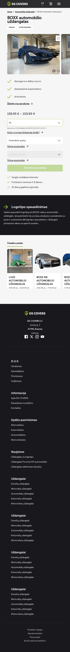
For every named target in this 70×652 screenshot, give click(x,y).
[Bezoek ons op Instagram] (37, 336)
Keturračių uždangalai (21, 498)
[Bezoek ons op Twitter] (31, 336)
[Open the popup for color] (18, 146)
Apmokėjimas (17, 371)
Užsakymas (16, 366)
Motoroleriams (18, 439)
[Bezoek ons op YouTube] (42, 336)
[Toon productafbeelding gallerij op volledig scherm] (58, 38)
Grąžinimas (16, 381)
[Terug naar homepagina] (17, 4)
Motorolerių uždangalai (22, 503)
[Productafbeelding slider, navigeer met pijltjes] (38, 54)
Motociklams (17, 425)
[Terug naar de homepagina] (35, 313)
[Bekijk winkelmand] (51, 4)
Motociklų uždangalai (21, 488)
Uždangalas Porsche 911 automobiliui (29, 461)
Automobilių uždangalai (25, 12)
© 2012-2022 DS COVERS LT (35, 641)
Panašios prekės (15, 243)
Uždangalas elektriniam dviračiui (26, 466)
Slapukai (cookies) (35, 633)
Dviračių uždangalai (20, 483)
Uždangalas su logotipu (22, 456)
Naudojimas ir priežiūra (22, 403)
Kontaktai (16, 408)
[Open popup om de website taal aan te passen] (42, 4)
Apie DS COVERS (19, 398)
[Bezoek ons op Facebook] (26, 336)
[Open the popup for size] (26, 132)
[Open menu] (59, 4)
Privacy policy (35, 637)
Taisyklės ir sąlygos (35, 630)
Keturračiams (17, 430)
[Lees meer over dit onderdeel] (21, 103)
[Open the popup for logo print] (18, 160)
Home (9, 12)
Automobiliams (18, 434)
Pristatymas (17, 376)
